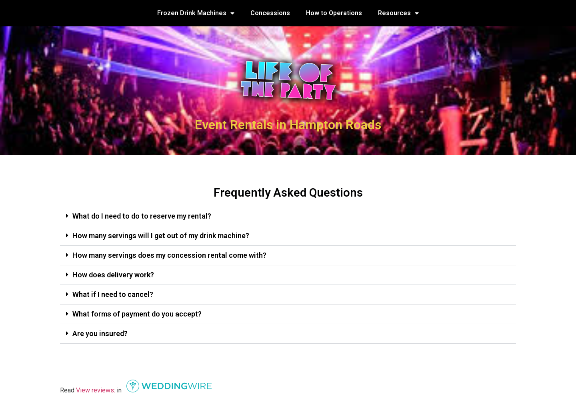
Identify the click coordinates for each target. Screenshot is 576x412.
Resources (398, 13)
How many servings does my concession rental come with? (169, 255)
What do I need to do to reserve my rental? (141, 216)
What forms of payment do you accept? (137, 314)
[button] (288, 216)
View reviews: (95, 390)
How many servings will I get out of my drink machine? (160, 235)
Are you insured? (100, 333)
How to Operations (334, 13)
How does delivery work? (113, 275)
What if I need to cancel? (113, 294)
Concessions (270, 13)
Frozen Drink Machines (195, 13)
